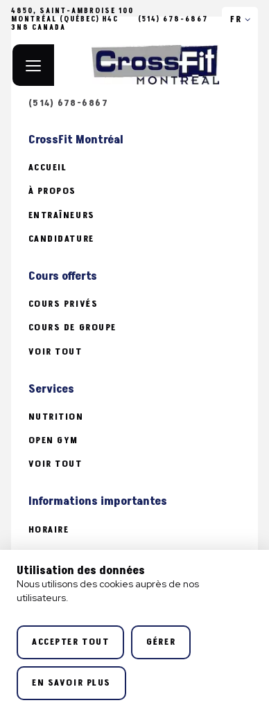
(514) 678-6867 (173, 19)
